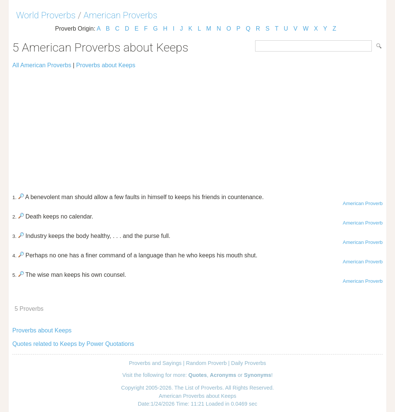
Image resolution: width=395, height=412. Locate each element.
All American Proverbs (41, 65)
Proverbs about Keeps (105, 65)
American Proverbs (120, 15)
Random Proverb (206, 363)
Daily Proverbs (248, 363)
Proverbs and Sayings (155, 363)
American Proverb (363, 203)
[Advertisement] (197, 127)
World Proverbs (46, 15)
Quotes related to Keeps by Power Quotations (73, 344)
